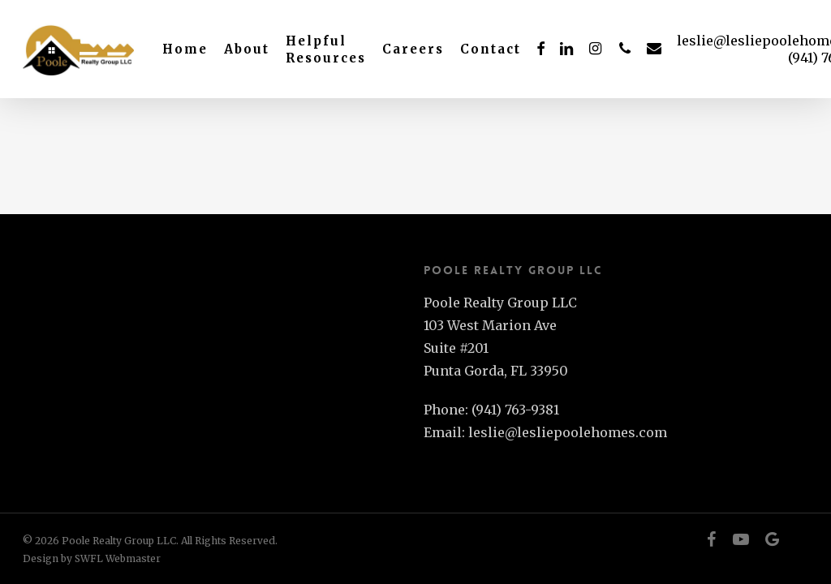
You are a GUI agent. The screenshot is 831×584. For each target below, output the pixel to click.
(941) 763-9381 (515, 410)
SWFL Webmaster (118, 558)
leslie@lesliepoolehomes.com (567, 432)
